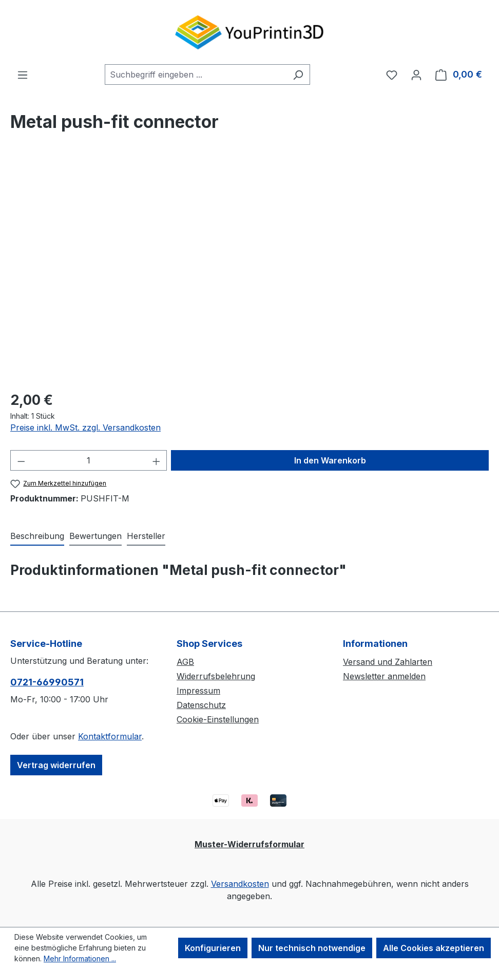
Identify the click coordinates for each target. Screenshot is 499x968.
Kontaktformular (110, 736)
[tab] (37, 536)
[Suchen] (298, 74)
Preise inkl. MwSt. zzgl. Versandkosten (85, 427)
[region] (249, 271)
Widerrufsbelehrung (216, 676)
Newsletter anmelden (384, 676)
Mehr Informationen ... (80, 958)
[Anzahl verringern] (21, 460)
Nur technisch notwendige (312, 948)
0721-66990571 (47, 682)
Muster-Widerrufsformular (249, 844)
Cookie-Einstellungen (218, 719)
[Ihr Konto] (416, 74)
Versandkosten (240, 884)
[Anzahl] (88, 460)
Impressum (198, 690)
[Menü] (22, 74)
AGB (185, 662)
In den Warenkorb (330, 460)
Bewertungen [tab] (95, 536)
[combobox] (195, 74)
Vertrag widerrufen (56, 765)
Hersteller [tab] (146, 536)
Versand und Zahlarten (387, 662)
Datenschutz (201, 705)
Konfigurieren (213, 948)
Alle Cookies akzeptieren (433, 948)
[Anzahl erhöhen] (156, 460)
